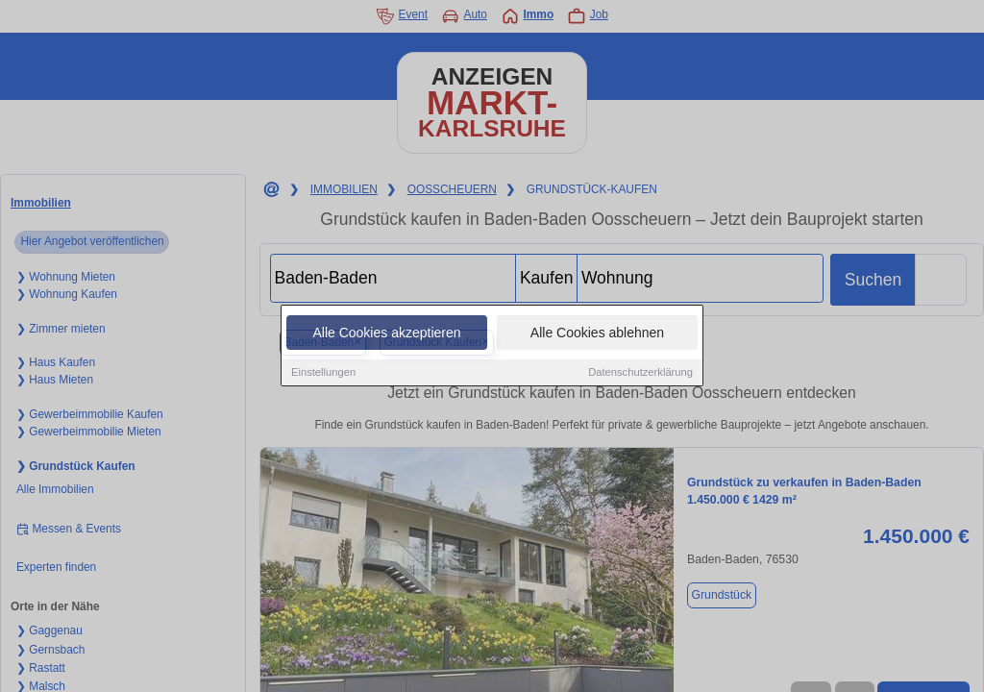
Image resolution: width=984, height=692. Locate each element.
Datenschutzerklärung (640, 373)
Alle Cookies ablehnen (597, 333)
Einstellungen (323, 373)
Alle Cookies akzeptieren (386, 333)
